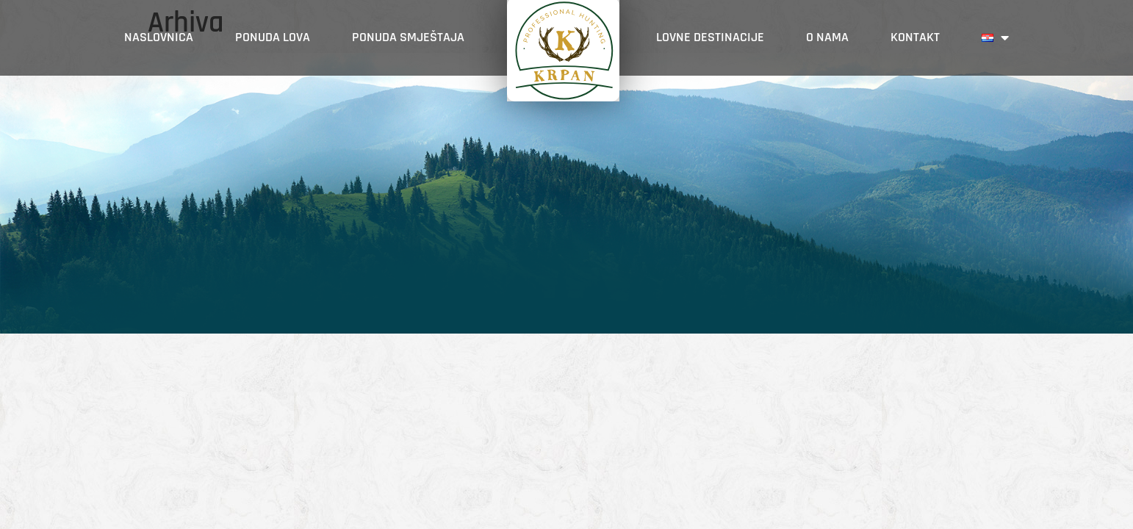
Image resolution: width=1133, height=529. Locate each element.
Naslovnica (158, 37)
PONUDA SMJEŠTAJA (408, 37)
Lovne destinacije (710, 37)
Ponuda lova (272, 37)
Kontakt (915, 37)
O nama (827, 37)
